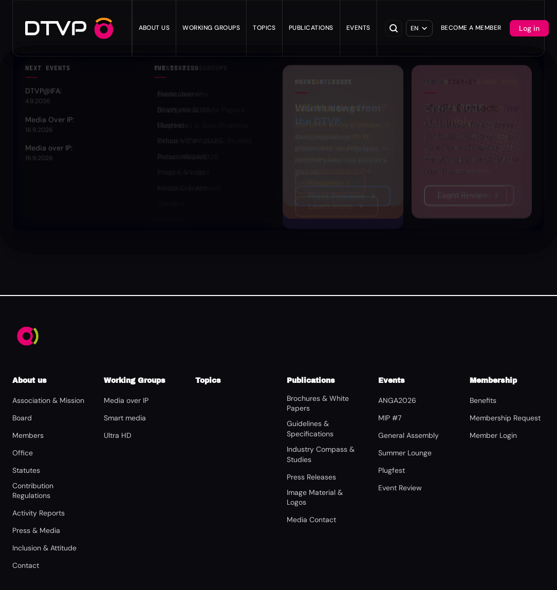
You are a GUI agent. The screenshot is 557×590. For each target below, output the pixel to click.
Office (22, 452)
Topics (264, 28)
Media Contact (311, 519)
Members (28, 435)
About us (154, 28)
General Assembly (408, 435)
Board (22, 417)
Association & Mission (48, 400)
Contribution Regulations (32, 491)
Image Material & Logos (315, 497)
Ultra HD (118, 435)
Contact (25, 565)
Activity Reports (38, 513)
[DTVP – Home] (55, 28)
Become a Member (471, 28)
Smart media (125, 417)
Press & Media (36, 530)
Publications (311, 28)
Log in (529, 28)
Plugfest (391, 470)
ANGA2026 (397, 400)
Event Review (400, 487)
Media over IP (126, 400)
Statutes (26, 470)
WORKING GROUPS (211, 28)
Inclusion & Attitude (44, 547)
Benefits (483, 400)
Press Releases (311, 477)
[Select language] (419, 28)
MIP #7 (389, 417)
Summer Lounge (405, 452)
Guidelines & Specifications (310, 428)
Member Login (493, 435)
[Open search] (393, 28)
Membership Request (505, 417)
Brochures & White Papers (318, 403)
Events (358, 28)
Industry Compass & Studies (321, 454)
